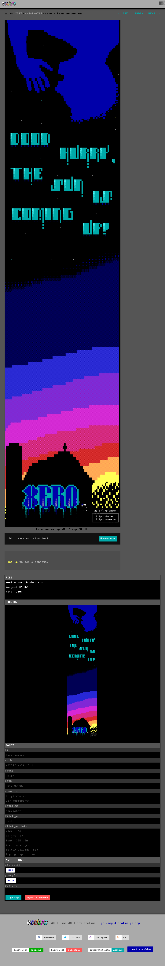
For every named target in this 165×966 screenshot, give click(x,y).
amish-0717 (33, 13)
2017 (18, 13)
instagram (102, 937)
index (139, 13)
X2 (26, 587)
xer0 (10, 870)
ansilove (36, 950)
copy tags (14, 897)
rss (125, 937)
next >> (154, 13)
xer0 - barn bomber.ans (24, 582)
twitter (75, 937)
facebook (49, 937)
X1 (21, 587)
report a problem (37, 897)
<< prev (124, 13)
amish (11, 880)
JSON (19, 591)
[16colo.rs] (9, 4)
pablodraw (74, 950)
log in (13, 561)
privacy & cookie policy (120, 923)
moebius (118, 950)
